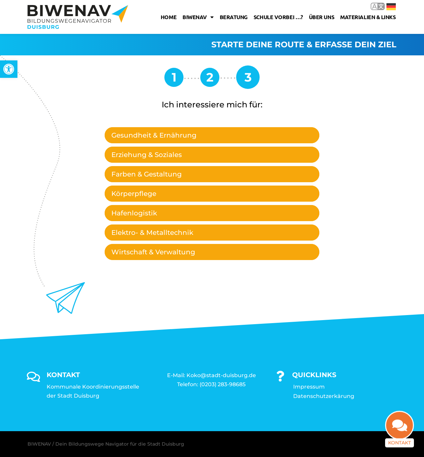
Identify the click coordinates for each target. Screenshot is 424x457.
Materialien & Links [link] (367, 16)
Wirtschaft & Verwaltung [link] (153, 252)
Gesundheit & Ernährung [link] (154, 135)
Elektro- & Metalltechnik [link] (152, 232)
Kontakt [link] (399, 438)
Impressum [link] (309, 387)
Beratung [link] (234, 16)
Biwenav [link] (197, 17)
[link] (8, 69)
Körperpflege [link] (133, 194)
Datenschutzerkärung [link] (323, 396)
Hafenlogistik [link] (134, 213)
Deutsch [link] (391, 7)
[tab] (212, 135)
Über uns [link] (321, 16)
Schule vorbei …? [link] (278, 16)
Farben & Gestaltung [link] (146, 174)
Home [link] (168, 16)
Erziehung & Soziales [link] (146, 155)
